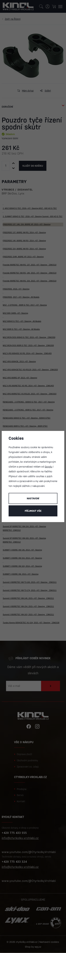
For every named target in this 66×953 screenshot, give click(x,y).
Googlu (48, 466)
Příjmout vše (33, 510)
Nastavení (33, 498)
